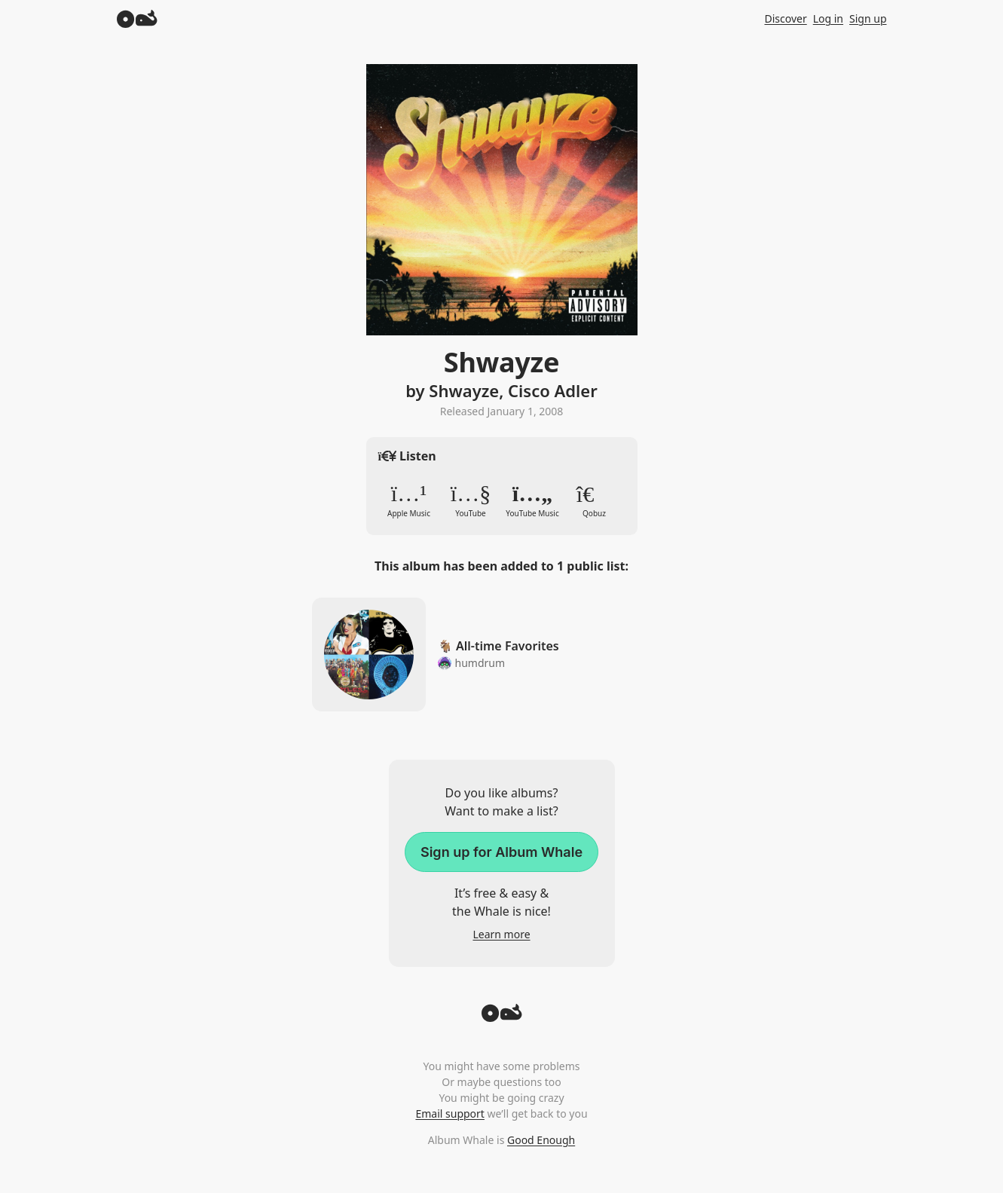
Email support (449, 1113)
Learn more (501, 934)
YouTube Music (533, 500)
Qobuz (594, 500)
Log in (828, 18)
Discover (785, 18)
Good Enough (541, 1140)
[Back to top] (502, 1017)
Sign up (867, 18)
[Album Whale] (137, 18)
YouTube (471, 500)
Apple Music (409, 500)
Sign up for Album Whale (501, 852)
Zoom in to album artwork (502, 199)
